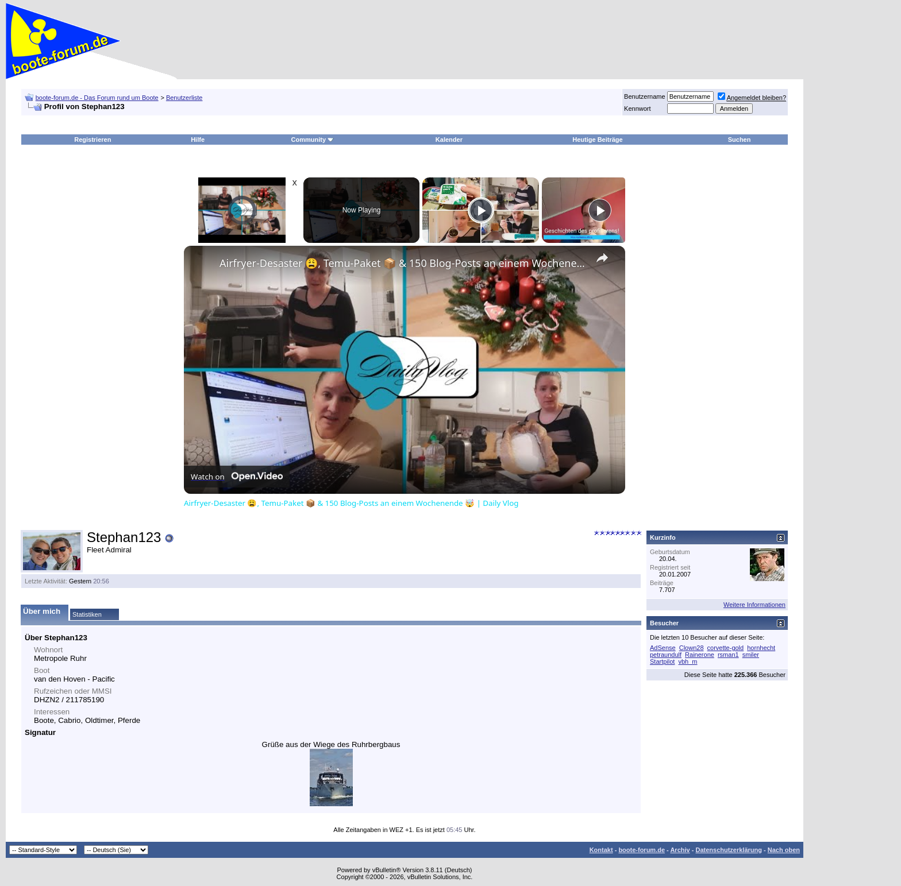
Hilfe (198, 139)
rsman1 (728, 654)
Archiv (680, 849)
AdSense (663, 647)
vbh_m (687, 661)
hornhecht (761, 647)
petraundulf (665, 654)
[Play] (480, 210)
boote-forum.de (641, 849)
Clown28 (691, 647)
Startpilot (662, 661)
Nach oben (784, 849)
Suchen (739, 139)
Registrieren (92, 139)
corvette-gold (725, 647)
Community (312, 139)
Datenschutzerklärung (728, 849)
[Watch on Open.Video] (237, 477)
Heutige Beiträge (597, 139)
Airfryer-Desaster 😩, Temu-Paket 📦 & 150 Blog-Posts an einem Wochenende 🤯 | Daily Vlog (403, 263)
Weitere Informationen (754, 604)
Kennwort (637, 108)
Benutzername (644, 96)
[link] (202, 264)
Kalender (449, 139)
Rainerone (699, 654)
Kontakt (601, 849)
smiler (750, 654)
